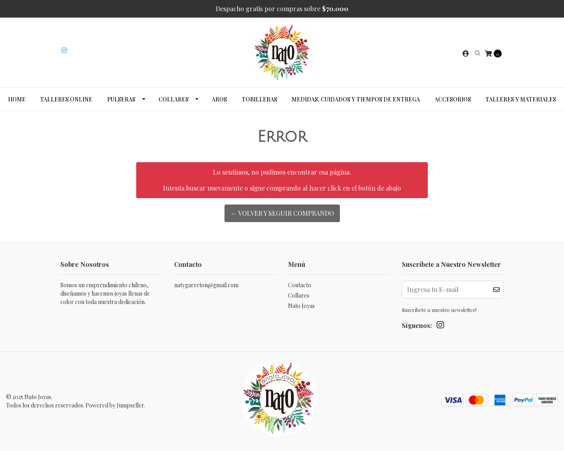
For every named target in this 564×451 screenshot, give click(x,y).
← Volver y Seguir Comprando (282, 213)
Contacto (299, 285)
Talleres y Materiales (520, 99)
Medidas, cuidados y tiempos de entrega (356, 99)
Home (17, 99)
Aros (219, 99)
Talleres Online (66, 99)
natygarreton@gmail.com (206, 285)
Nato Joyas (301, 306)
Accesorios (453, 99)
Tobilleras (259, 99)
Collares (174, 99)
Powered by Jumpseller (114, 405)
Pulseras (121, 99)
